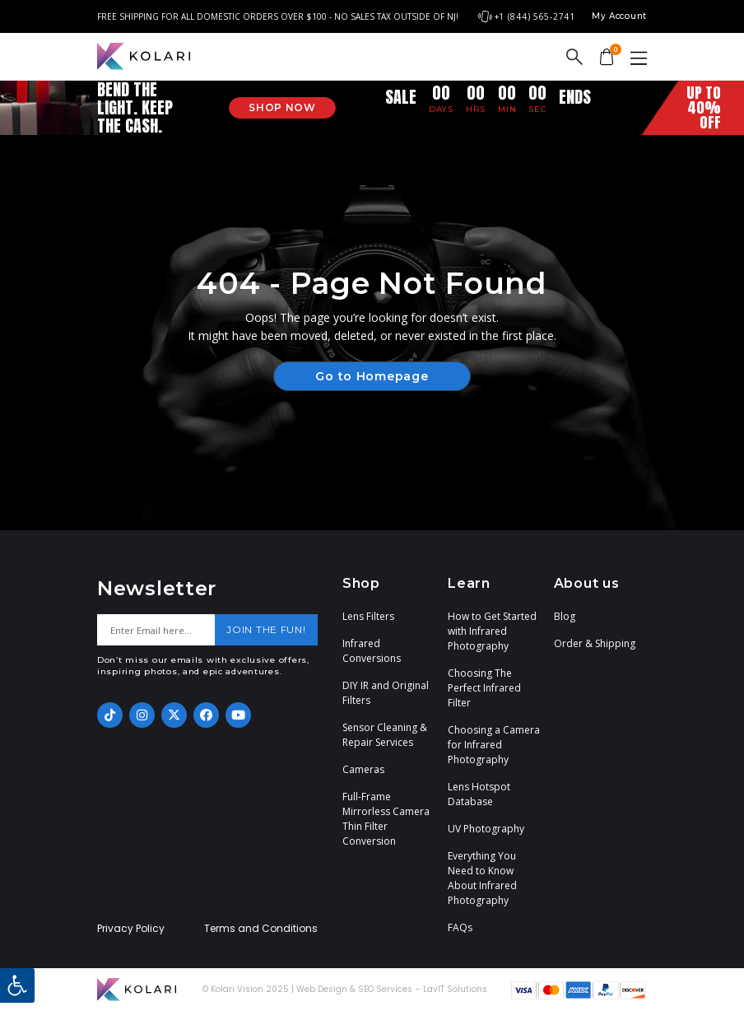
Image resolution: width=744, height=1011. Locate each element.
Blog (564, 616)
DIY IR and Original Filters (385, 692)
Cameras (363, 769)
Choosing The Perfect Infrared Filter (484, 688)
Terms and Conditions (261, 928)
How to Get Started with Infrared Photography (492, 631)
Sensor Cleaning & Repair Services (384, 734)
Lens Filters (368, 616)
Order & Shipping (594, 643)
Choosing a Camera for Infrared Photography (494, 744)
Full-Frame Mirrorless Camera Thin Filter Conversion (386, 819)
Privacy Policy (131, 928)
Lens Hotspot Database (479, 794)
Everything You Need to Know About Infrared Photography (482, 878)
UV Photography (486, 829)
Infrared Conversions (371, 650)
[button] (17, 985)
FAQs (460, 927)
